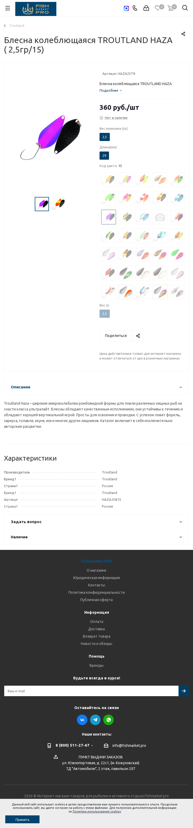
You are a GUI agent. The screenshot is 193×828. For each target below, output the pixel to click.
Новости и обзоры (96, 644)
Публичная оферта (96, 600)
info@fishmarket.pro (129, 745)
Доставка (96, 629)
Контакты (96, 585)
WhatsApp (108, 720)
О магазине (96, 570)
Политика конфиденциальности (96, 592)
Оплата (96, 621)
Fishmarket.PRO (96, 561)
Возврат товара (96, 636)
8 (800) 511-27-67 (73, 745)
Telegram (95, 720)
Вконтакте (82, 720)
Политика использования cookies (97, 811)
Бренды (96, 665)
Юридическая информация (96, 578)
